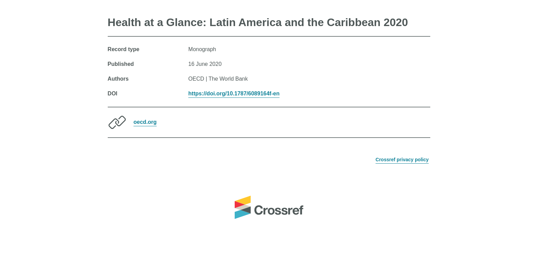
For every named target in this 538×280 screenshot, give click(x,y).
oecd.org (145, 122)
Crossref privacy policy (402, 159)
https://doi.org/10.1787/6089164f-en (234, 93)
